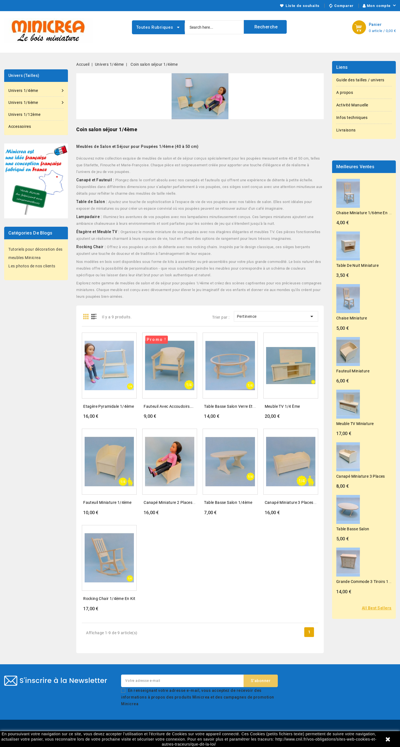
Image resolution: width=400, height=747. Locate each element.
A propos (344, 92)
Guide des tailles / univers (360, 80)
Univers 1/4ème (36, 90)
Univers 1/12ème (24, 114)
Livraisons (346, 130)
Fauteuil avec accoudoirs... (168, 406)
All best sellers (377, 608)
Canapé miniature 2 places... (170, 502)
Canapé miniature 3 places (360, 476)
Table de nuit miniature (357, 265)
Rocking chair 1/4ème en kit (109, 598)
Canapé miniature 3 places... (291, 502)
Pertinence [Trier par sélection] (276, 316)
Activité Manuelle (352, 105)
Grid (85, 316)
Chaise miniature (351, 318)
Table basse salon (352, 529)
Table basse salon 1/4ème (228, 502)
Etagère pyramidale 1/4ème (108, 406)
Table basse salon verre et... (230, 406)
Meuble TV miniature (355, 423)
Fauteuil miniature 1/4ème (107, 502)
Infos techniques (352, 117)
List (94, 316)
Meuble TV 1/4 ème (282, 406)
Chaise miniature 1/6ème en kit (365, 213)
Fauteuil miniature (352, 371)
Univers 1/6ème (36, 102)
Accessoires (19, 126)
